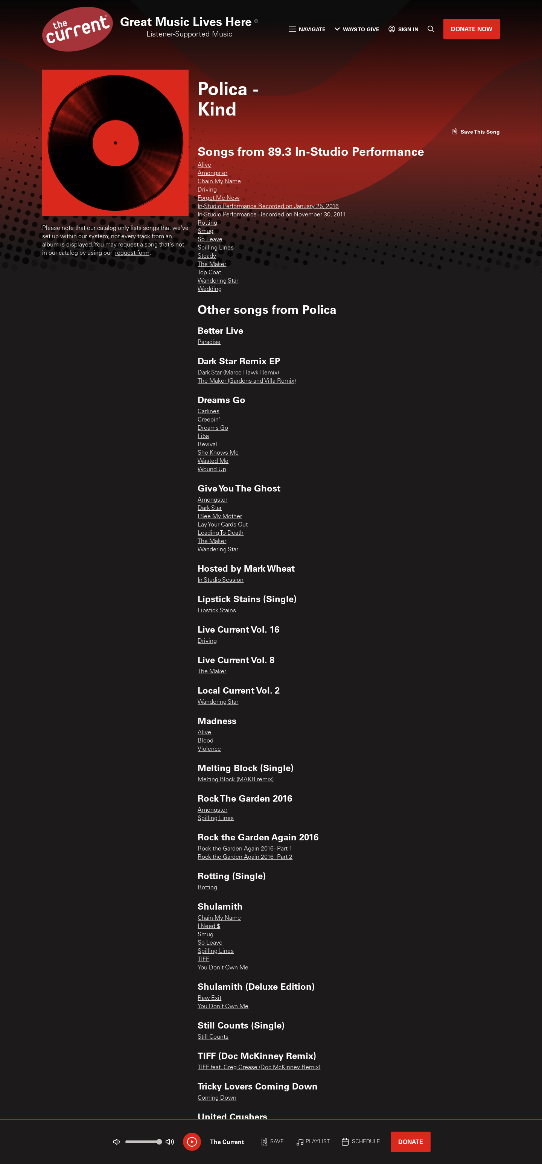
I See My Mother (220, 517)
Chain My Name (219, 182)
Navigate (307, 29)
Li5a (203, 437)
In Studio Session (221, 580)
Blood (205, 741)
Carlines (208, 412)
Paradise (209, 342)
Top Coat (209, 273)
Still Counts (213, 1037)
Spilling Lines (216, 248)
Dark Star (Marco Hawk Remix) (238, 373)
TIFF (203, 960)
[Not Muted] (116, 1142)
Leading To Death (221, 533)
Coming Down (217, 1098)
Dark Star (210, 508)
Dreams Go (213, 428)
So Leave (210, 240)
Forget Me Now (218, 198)
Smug (205, 231)
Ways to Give (357, 29)
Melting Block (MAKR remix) (236, 780)
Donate (410, 1142)
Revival (207, 445)
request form (132, 253)
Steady (207, 256)
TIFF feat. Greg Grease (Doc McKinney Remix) (259, 1068)
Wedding (210, 289)
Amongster (212, 173)
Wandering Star (218, 281)
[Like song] (476, 131)
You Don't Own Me (223, 968)
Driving (207, 190)
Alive (204, 165)
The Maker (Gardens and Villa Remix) (247, 381)
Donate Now (471, 29)
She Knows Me (218, 453)
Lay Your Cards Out (223, 525)
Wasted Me (213, 461)
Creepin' (209, 420)
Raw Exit (209, 998)
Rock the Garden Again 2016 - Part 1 (245, 849)
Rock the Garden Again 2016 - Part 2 (245, 857)
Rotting (207, 223)
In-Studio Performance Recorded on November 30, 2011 (272, 215)
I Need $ (209, 927)
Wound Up (212, 470)
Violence (209, 749)
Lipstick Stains (217, 611)
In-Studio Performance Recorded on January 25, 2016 (268, 207)
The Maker (212, 265)
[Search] (431, 29)
